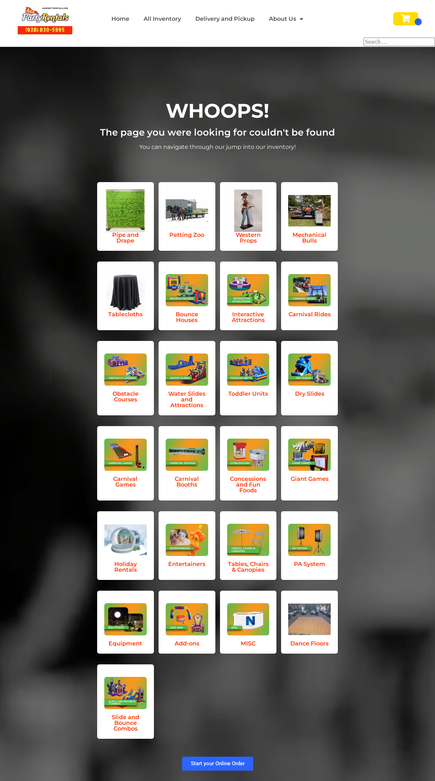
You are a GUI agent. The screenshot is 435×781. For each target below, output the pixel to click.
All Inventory (162, 18)
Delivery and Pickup (225, 18)
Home (120, 18)
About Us (286, 19)
